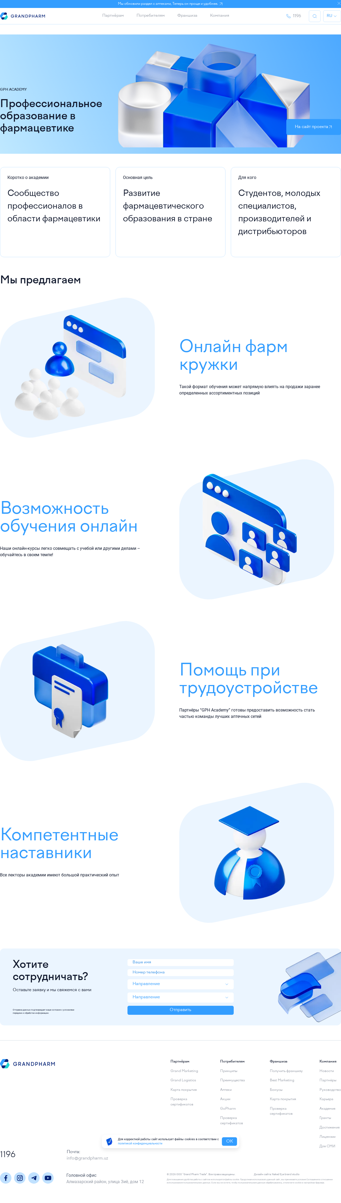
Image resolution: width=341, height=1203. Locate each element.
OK (229, 1141)
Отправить (180, 1014)
